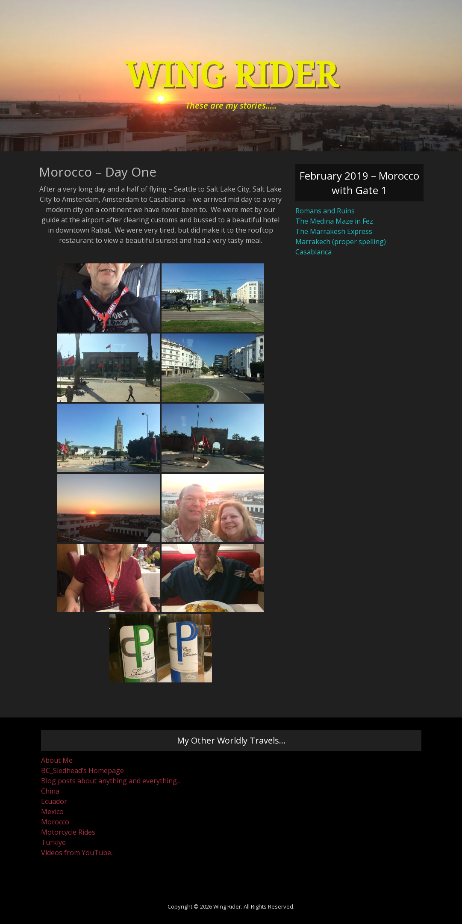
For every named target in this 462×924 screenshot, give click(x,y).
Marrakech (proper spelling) (340, 241)
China (50, 791)
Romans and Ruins (325, 211)
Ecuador (54, 801)
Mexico (52, 811)
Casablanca (313, 252)
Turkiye (53, 842)
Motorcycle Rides (68, 832)
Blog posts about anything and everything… (111, 780)
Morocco (55, 822)
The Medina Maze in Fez (334, 221)
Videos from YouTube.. (77, 852)
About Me (57, 760)
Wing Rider (231, 75)
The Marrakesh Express (333, 231)
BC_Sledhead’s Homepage (82, 770)
